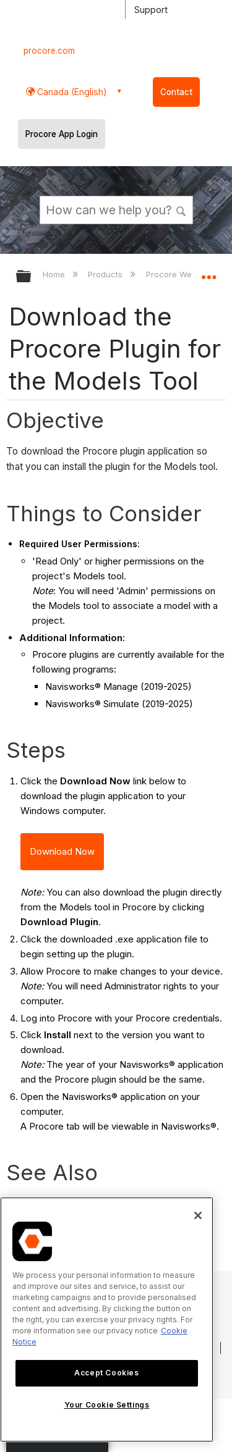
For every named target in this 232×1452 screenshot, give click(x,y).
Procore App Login (61, 134)
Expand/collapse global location (208, 272)
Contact (176, 92)
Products (106, 274)
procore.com (49, 51)
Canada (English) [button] (71, 91)
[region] (106, 1319)
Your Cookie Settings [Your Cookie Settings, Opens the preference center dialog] (107, 1404)
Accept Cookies (106, 1372)
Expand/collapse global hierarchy (31, 277)
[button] (181, 209)
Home (55, 274)
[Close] (198, 1215)
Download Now (62, 851)
